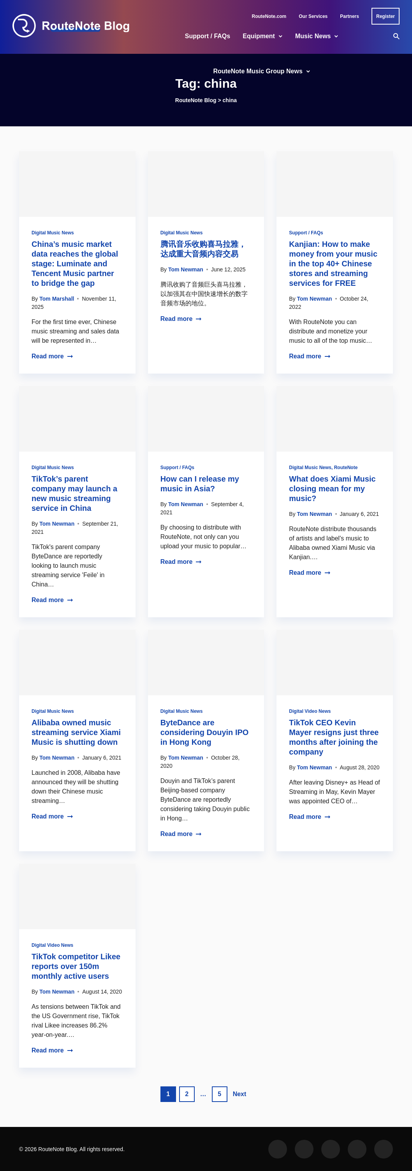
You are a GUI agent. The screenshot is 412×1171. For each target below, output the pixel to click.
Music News (313, 36)
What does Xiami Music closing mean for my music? (332, 489)
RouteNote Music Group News (257, 71)
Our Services (313, 16)
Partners (349, 16)
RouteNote (346, 467)
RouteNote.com (269, 16)
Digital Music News (53, 233)
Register (385, 16)
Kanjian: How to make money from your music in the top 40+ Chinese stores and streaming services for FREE (333, 263)
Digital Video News (310, 711)
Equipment (259, 36)
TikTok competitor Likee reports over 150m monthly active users (76, 966)
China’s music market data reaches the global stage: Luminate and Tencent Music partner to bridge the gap (75, 263)
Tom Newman (185, 269)
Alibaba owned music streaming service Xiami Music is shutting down (76, 732)
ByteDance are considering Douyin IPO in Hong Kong (204, 732)
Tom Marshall (56, 299)
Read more (52, 356)
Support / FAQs (207, 36)
